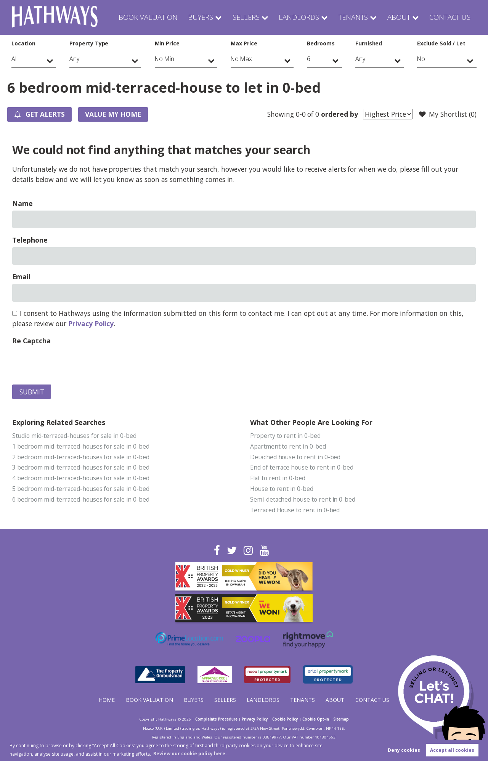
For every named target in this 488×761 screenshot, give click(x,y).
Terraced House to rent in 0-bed (295, 511)
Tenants (353, 17)
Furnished (368, 43)
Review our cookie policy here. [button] (190, 753)
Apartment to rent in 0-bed (288, 446)
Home (107, 701)
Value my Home (115, 114)
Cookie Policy (287, 719)
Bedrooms (321, 43)
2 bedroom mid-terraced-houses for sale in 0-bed (81, 457)
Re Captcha (31, 341)
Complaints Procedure (212, 719)
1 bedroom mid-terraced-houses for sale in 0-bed (81, 446)
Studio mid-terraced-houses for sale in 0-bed (75, 436)
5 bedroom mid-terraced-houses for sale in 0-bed (81, 490)
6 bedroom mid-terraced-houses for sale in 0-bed (81, 500)
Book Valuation (155, 17)
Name (22, 203)
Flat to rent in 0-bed (278, 479)
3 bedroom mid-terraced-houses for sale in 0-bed (81, 468)
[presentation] (70, 363)
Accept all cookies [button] (452, 750)
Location (23, 43)
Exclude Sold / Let (441, 43)
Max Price (244, 43)
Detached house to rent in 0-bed (295, 457)
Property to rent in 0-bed (285, 436)
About (399, 17)
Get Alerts (40, 115)
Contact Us (449, 17)
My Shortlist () (448, 114)
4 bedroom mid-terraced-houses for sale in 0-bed (81, 479)
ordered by (338, 114)
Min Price (167, 43)
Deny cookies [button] (404, 750)
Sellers (250, 17)
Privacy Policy (91, 323)
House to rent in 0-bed (282, 490)
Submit (31, 392)
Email (21, 277)
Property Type (88, 43)
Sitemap (346, 719)
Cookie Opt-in (319, 719)
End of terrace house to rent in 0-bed (302, 468)
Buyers (206, 17)
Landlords (300, 17)
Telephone (30, 240)
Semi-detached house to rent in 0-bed (303, 500)
